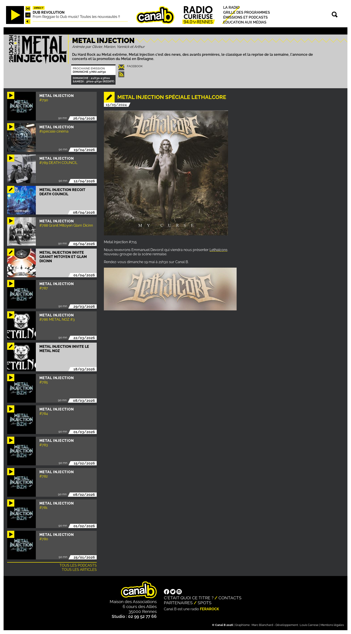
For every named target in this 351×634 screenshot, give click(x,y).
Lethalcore (218, 250)
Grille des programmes (246, 12)
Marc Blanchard (262, 625)
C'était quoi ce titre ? (189, 597)
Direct (38, 7)
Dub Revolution (48, 12)
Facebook (135, 66)
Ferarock (209, 609)
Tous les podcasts (78, 565)
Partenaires (178, 602)
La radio (231, 7)
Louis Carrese (309, 625)
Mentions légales (332, 625)
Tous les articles (79, 569)
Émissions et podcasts (245, 17)
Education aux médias (244, 22)
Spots (205, 602)
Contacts (230, 597)
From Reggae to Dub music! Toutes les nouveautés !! (76, 17)
